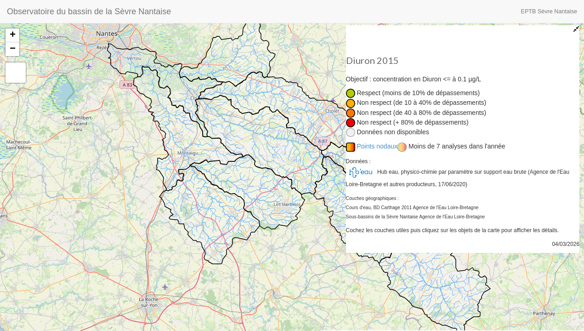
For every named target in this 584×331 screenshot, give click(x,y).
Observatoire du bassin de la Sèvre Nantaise (89, 11)
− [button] (13, 49)
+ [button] (13, 35)
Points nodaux (377, 146)
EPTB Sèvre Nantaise (549, 11)
